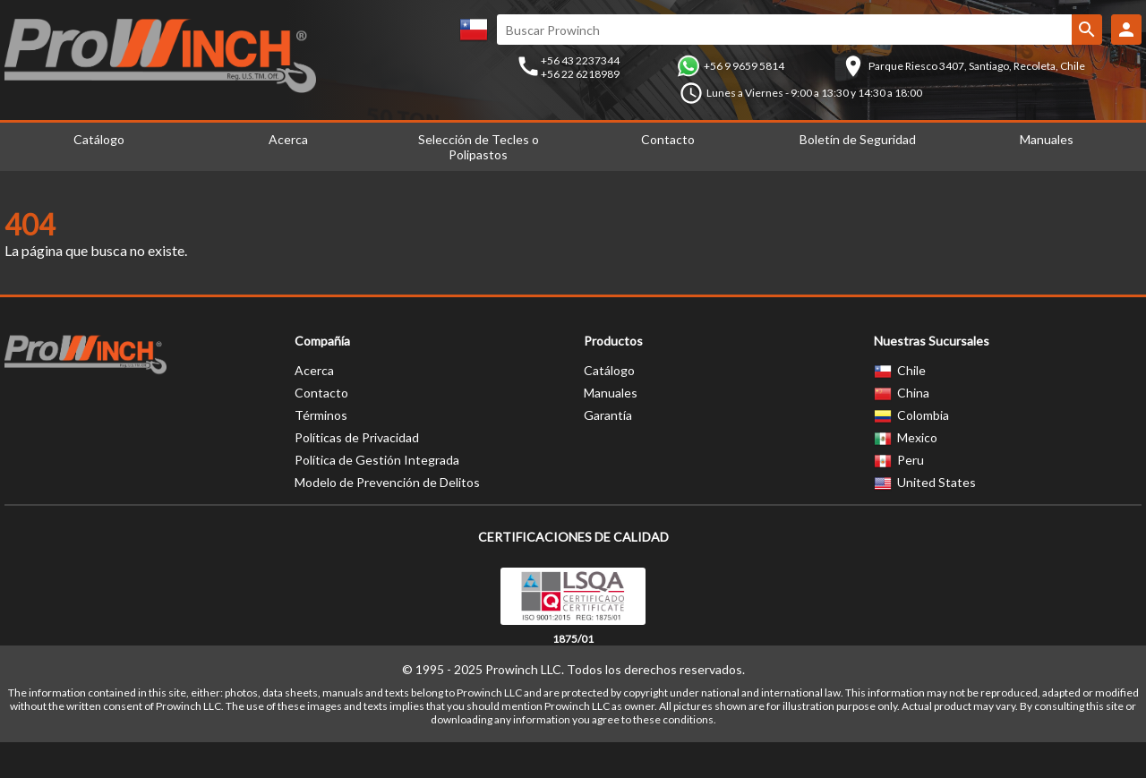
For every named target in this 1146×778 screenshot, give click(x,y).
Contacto (668, 139)
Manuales (1046, 139)
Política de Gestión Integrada (377, 459)
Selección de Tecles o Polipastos (478, 147)
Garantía (608, 415)
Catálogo (98, 139)
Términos (321, 415)
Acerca (288, 139)
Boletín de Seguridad (858, 139)
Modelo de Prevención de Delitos (387, 482)
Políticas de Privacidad (357, 437)
